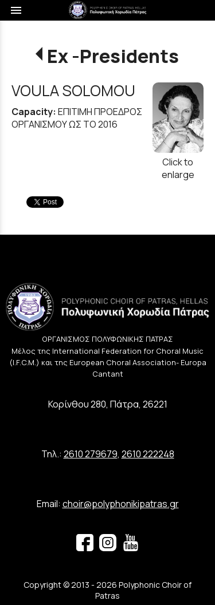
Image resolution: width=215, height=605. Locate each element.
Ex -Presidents (113, 56)
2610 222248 (148, 454)
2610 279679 (91, 454)
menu (16, 10)
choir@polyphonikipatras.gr (120, 503)
